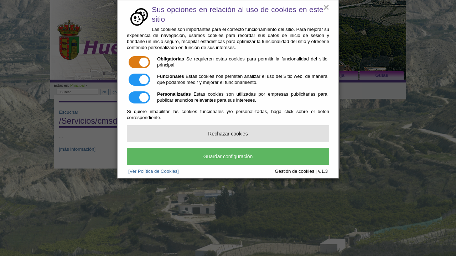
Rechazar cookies (228, 134)
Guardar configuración (228, 156)
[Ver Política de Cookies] (153, 171)
